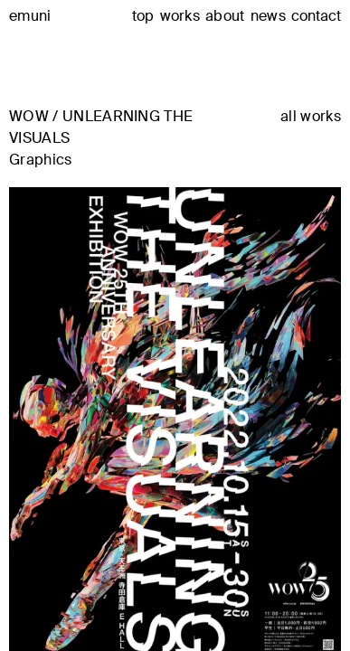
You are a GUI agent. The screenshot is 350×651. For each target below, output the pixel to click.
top (143, 15)
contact (316, 16)
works (180, 15)
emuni (30, 15)
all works (310, 116)
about (225, 15)
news (268, 15)
